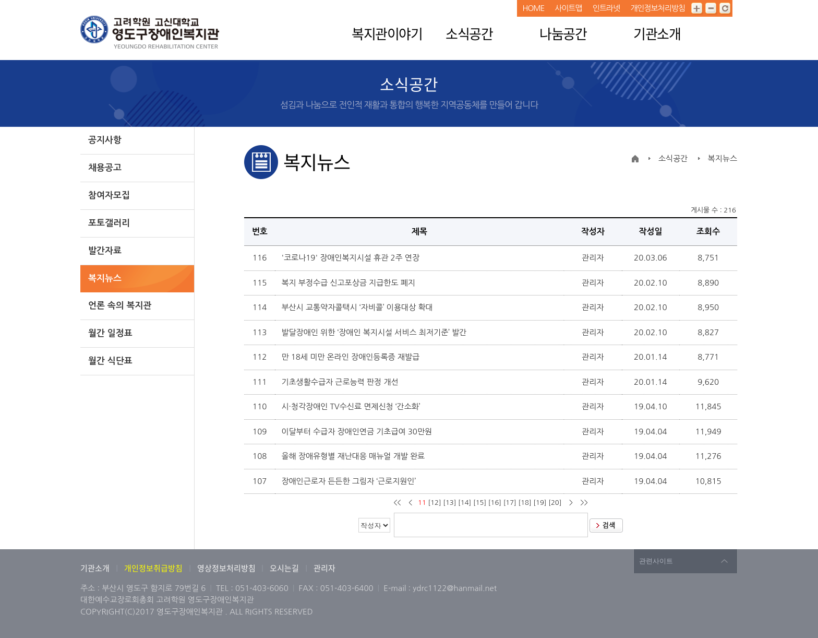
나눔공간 (562, 33)
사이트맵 (568, 8)
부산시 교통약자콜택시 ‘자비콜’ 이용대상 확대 (358, 307)
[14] (464, 502)
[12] (434, 502)
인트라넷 (606, 8)
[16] (494, 502)
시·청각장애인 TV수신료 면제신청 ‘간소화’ (351, 406)
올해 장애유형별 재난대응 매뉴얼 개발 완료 (354, 456)
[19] (539, 502)
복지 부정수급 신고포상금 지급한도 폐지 (349, 283)
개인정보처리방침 (657, 8)
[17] (509, 502)
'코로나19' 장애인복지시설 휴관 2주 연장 (351, 258)
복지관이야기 (387, 33)
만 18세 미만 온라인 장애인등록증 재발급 (351, 357)
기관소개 (656, 33)
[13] (449, 502)
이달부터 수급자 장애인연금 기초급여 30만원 (357, 431)
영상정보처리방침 (227, 568)
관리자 (324, 568)
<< (398, 502)
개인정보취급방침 (153, 568)
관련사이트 (656, 561)
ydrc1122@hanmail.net (455, 588)
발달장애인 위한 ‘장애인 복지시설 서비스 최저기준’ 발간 (374, 332)
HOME (533, 8)
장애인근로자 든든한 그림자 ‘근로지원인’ (349, 481)
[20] (554, 502)
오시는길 (284, 568)
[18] (524, 502)
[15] (479, 502)
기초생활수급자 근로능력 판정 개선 (340, 382)
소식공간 (469, 33)
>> (583, 502)
